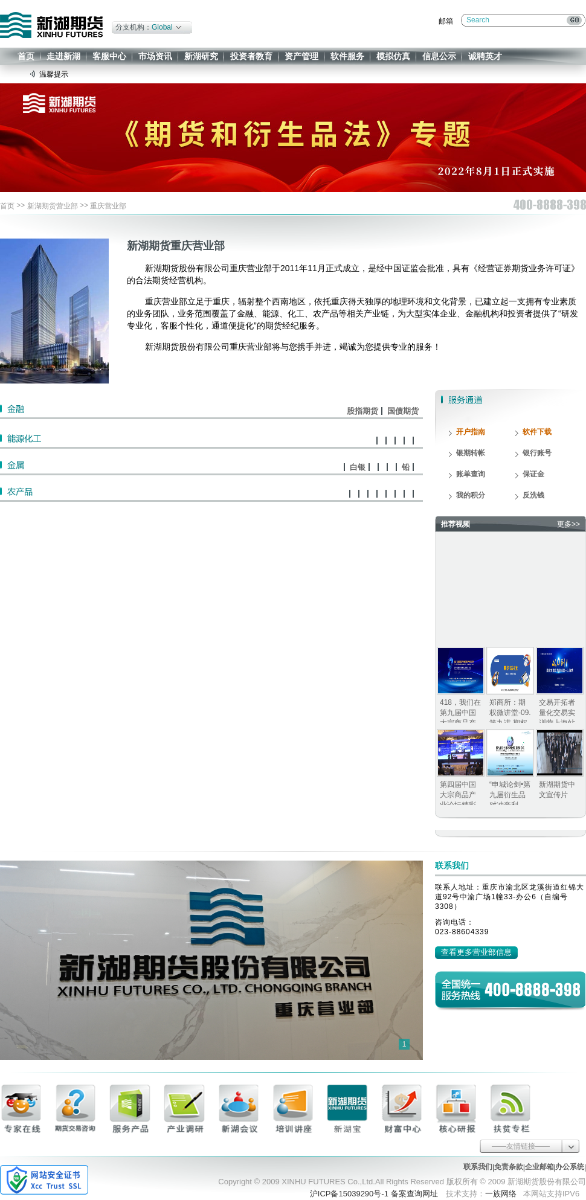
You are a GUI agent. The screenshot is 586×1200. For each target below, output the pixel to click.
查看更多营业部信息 (476, 952)
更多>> (568, 524)
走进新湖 (63, 56)
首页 (26, 56)
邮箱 (446, 21)
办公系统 (569, 1167)
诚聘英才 (485, 56)
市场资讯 (155, 56)
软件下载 (537, 432)
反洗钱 (533, 495)
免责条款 (508, 1167)
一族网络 (501, 1193)
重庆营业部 (108, 206)
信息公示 (439, 56)
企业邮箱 (539, 1167)
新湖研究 (201, 56)
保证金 (533, 474)
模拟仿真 (393, 56)
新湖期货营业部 (52, 206)
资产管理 (301, 56)
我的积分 (470, 495)
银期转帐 (470, 453)
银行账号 (537, 453)
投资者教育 (251, 56)
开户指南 (470, 432)
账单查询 (470, 474)
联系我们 (477, 1167)
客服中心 (109, 56)
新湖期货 (51, 25)
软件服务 (347, 56)
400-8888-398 (533, 989)
